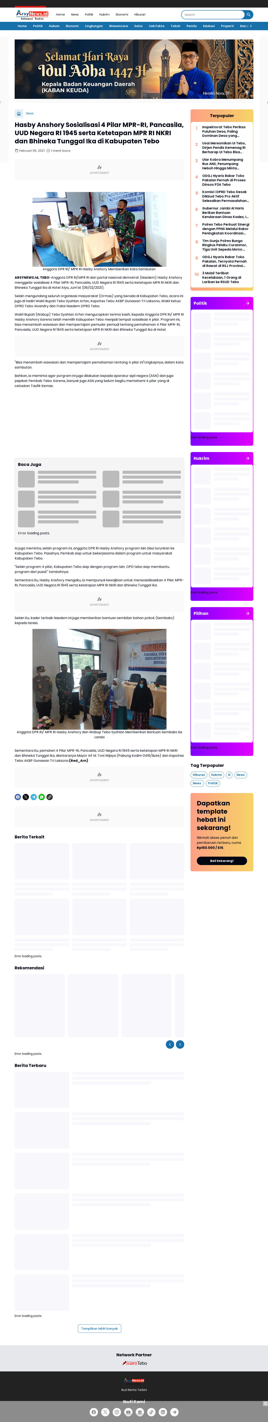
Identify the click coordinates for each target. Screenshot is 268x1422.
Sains (138, 26)
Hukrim (104, 14)
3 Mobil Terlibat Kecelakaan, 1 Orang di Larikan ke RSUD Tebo (221, 277)
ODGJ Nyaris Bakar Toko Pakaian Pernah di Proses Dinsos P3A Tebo (224, 180)
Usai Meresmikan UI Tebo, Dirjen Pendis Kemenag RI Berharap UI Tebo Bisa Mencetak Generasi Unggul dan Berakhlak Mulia (225, 147)
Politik (89, 14)
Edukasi (209, 26)
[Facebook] (18, 797)
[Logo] (134, 1381)
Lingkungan (94, 26)
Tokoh (175, 26)
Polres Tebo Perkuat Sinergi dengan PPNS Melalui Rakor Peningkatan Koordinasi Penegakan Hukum (225, 228)
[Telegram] (34, 797)
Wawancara (118, 26)
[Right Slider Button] (249, 26)
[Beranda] (19, 113)
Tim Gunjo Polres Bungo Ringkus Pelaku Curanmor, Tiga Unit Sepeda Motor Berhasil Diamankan (224, 245)
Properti (227, 26)
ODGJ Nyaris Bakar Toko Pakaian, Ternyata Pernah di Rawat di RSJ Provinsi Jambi (224, 261)
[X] (26, 797)
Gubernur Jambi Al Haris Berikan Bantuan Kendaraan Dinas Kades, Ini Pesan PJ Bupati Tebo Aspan (225, 212)
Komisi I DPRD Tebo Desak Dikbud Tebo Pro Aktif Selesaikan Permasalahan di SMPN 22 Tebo (224, 196)
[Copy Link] (49, 797)
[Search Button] (249, 14)
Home (60, 14)
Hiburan (140, 14)
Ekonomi (122, 14)
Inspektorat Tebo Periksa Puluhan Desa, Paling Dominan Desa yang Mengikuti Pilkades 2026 (223, 131)
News (75, 14)
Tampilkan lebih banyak (99, 1329)
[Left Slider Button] (170, 1044)
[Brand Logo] (134, 1363)
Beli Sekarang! (222, 861)
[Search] (213, 14)
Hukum (54, 26)
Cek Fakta (156, 26)
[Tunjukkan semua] (247, 303)
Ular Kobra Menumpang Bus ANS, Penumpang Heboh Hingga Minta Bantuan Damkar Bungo (222, 164)
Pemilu (192, 26)
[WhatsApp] (42, 797)
